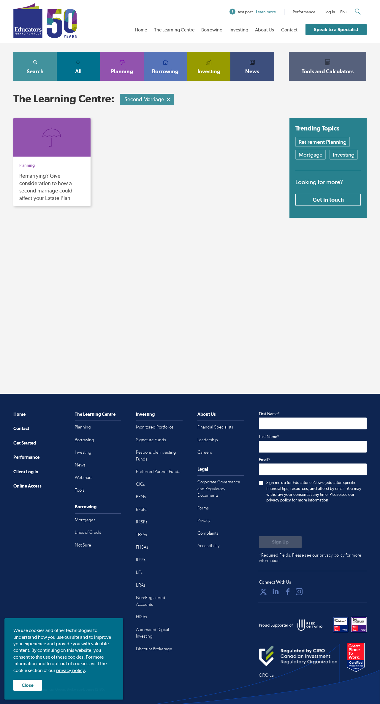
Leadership (207, 439)
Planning (122, 66)
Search (35, 66)
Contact (289, 30)
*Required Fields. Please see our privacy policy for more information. (310, 557)
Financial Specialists (215, 427)
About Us (264, 30)
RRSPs (141, 522)
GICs (140, 484)
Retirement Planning (322, 141)
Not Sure (83, 545)
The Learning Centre (174, 30)
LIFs (139, 572)
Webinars (83, 477)
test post (252, 11)
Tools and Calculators (327, 66)
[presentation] (304, 520)
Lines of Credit (88, 532)
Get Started (24, 442)
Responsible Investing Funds (156, 456)
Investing (238, 30)
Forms (203, 508)
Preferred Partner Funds (158, 471)
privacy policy (70, 670)
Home (141, 30)
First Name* (269, 413)
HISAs (141, 616)
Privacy (203, 520)
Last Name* (269, 436)
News (252, 66)
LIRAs (140, 585)
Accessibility (208, 545)
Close (28, 685)
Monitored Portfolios (154, 427)
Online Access (27, 485)
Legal (202, 469)
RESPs (141, 509)
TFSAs (141, 534)
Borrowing (211, 30)
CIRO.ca (266, 675)
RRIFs (140, 560)
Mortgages (85, 520)
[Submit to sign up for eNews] (280, 542)
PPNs (141, 496)
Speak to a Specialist (336, 29)
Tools (79, 490)
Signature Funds (151, 439)
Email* (264, 459)
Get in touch (328, 199)
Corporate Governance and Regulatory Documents (218, 488)
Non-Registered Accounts (150, 601)
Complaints (207, 533)
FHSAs (142, 547)
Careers (204, 452)
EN (342, 11)
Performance (304, 11)
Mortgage (310, 154)
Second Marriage (147, 99)
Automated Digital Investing (152, 633)
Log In (329, 11)
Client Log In (25, 471)
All (78, 66)
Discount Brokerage (154, 649)
